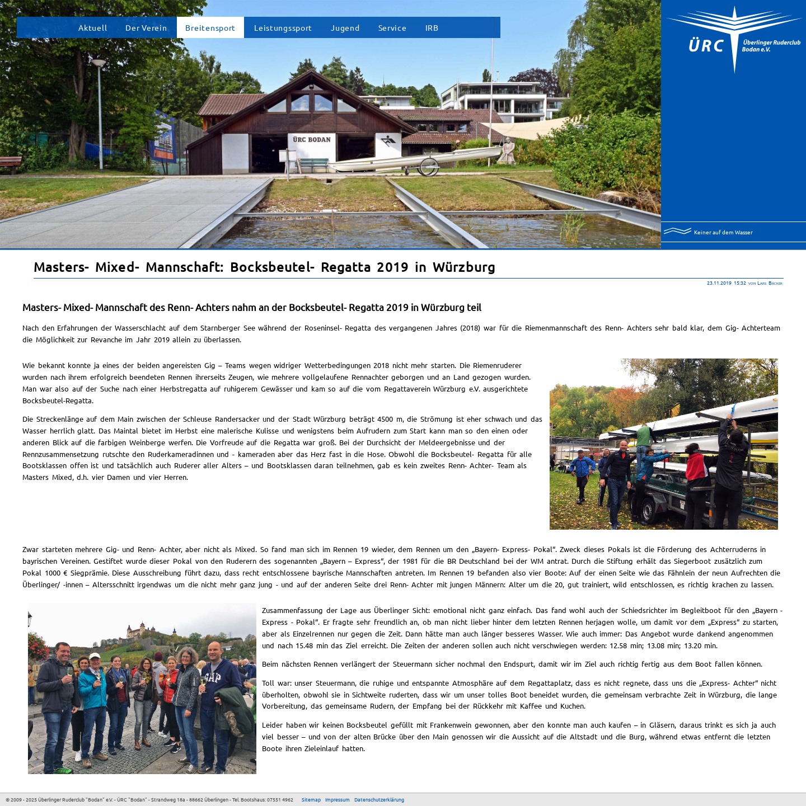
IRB (432, 27)
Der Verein (146, 27)
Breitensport (210, 27)
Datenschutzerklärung (379, 799)
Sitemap (311, 799)
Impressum (337, 799)
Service (392, 27)
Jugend (345, 27)
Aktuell (92, 27)
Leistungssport (283, 27)
